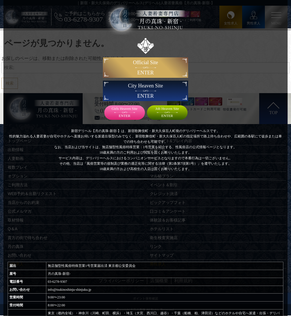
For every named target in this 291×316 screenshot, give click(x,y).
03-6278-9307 (57, 282)
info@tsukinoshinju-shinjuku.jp (69, 290)
